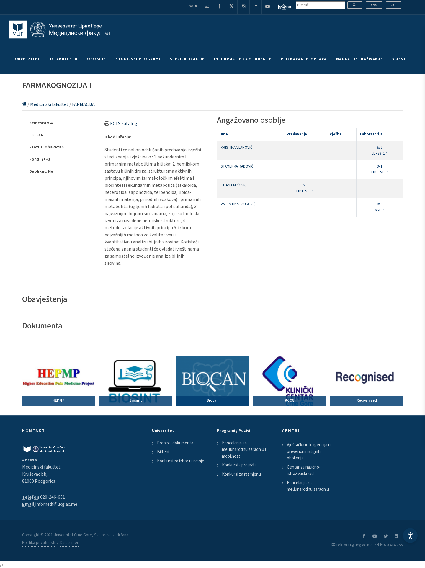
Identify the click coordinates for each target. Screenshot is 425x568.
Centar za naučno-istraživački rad (304, 470)
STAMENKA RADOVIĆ (237, 166)
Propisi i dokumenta (175, 443)
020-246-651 (52, 497)
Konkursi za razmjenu (241, 474)
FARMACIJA (83, 104)
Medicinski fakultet (49, 104)
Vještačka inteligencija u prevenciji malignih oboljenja (309, 451)
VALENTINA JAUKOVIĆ (238, 204)
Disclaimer (69, 543)
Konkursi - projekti (239, 465)
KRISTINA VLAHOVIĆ (236, 147)
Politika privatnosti (38, 543)
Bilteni (163, 452)
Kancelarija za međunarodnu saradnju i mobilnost (244, 449)
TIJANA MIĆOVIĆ (233, 185)
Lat (393, 5)
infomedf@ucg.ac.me (56, 504)
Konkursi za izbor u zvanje (180, 461)
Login (192, 6)
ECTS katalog (123, 123)
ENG (374, 5)
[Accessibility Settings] (410, 535)
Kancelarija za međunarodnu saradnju (308, 486)
